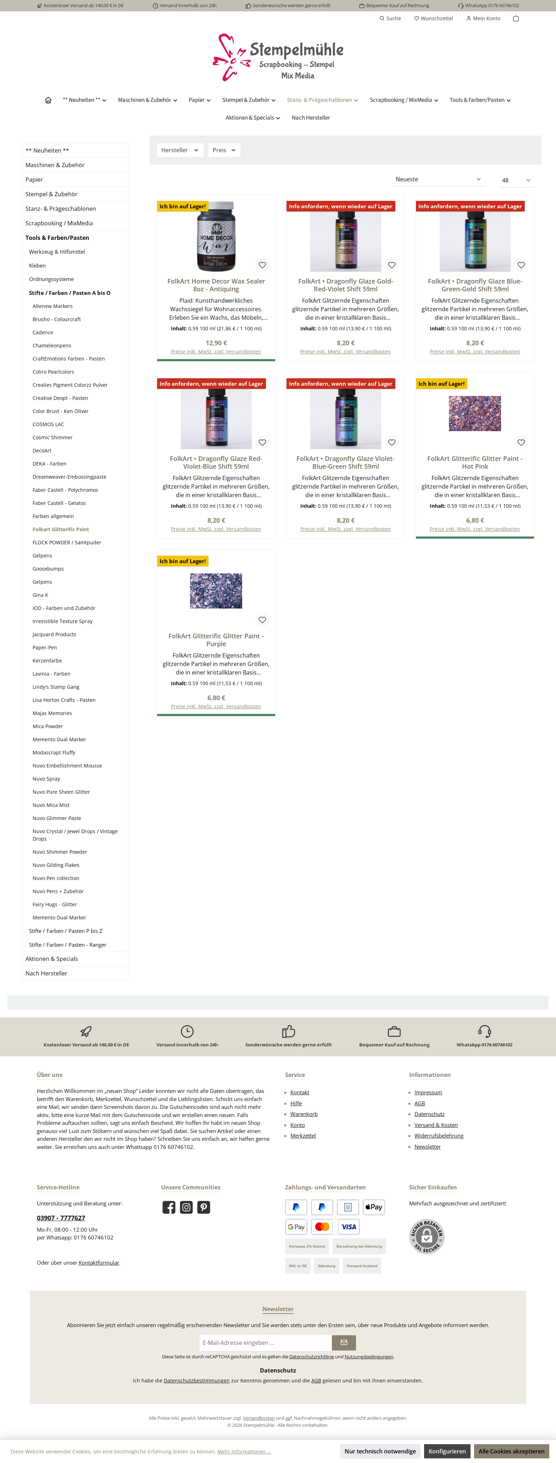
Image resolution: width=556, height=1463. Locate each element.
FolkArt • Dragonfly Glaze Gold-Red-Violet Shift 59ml (345, 285)
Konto (297, 1124)
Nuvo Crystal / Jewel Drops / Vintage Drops (75, 835)
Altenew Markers (53, 306)
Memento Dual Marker (59, 739)
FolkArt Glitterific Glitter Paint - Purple (216, 641)
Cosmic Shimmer (53, 437)
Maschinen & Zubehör (55, 165)
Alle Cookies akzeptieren (512, 1451)
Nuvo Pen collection (56, 878)
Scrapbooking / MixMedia (59, 223)
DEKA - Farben (50, 463)
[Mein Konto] (483, 18)
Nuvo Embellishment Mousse (67, 765)
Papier (34, 179)
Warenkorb (304, 1113)
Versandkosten (259, 1418)
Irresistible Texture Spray (63, 621)
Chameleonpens (52, 345)
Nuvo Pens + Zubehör (58, 891)
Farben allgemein (53, 516)
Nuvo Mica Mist (51, 805)
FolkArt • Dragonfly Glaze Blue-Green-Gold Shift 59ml (475, 285)
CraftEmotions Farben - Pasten (69, 358)
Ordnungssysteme (51, 278)
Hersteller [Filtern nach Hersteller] (180, 150)
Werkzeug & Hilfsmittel (57, 251)
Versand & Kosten (436, 1124)
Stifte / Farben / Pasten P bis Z (65, 930)
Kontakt (299, 1092)
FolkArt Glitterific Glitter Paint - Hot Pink (475, 463)
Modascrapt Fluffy (54, 752)
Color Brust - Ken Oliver (61, 411)
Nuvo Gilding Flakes (56, 865)
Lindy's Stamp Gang (56, 686)
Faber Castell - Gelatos (59, 503)
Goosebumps (48, 568)
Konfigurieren (447, 1451)
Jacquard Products (54, 634)
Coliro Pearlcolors (53, 371)
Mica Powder (48, 726)
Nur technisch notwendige (380, 1451)
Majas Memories (52, 713)
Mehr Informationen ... (244, 1451)
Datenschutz (430, 1113)
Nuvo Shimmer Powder (60, 851)
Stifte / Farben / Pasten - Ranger (67, 944)
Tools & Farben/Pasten (57, 238)
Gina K (40, 595)
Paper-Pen (45, 647)
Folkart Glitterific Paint (61, 529)
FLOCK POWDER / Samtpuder (67, 542)
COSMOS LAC (48, 424)
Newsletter (428, 1146)
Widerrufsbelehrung (439, 1135)
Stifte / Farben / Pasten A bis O (70, 292)
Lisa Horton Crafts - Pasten (64, 700)
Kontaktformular (99, 1262)
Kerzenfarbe (47, 660)
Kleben (37, 265)
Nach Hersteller (46, 973)
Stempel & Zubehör (52, 194)
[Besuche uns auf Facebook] (169, 1207)
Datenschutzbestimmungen (197, 1380)
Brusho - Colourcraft (57, 319)
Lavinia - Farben (52, 673)
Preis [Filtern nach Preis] (225, 150)
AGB (420, 1103)
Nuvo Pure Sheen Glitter (61, 791)
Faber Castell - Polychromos (65, 489)
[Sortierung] (439, 179)
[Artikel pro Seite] (516, 181)
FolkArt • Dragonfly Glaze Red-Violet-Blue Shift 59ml (216, 463)
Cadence (43, 332)
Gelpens (42, 555)
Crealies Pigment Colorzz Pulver (70, 384)
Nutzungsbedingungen (369, 1357)
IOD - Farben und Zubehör (64, 608)
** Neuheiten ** (47, 150)
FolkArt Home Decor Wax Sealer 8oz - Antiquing (216, 285)
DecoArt (42, 450)
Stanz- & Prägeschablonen (61, 209)
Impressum (428, 1092)
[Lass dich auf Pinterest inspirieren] (204, 1207)
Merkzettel (303, 1135)
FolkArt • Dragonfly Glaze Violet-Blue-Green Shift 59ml (345, 463)
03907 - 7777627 (61, 1218)
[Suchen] (390, 18)
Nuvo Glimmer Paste (57, 818)
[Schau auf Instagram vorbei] (186, 1207)
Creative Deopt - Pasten (60, 398)
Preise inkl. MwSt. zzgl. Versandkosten (345, 352)
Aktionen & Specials (52, 959)
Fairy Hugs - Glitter (55, 904)
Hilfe (296, 1103)
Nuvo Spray (46, 778)
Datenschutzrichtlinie (311, 1357)
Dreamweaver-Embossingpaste (69, 476)
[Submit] (344, 1343)
